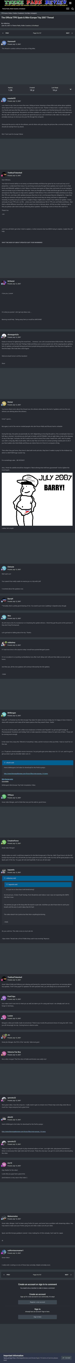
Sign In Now (37, 1317)
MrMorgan (12, 713)
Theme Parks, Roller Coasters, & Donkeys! (25, 25)
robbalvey (6, 23)
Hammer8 (11, 41)
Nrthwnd (11, 281)
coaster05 (11, 98)
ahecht (10, 1117)
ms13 (10, 1163)
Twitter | (15, 13)
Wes (9, 616)
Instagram (34, 13)
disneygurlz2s (13, 335)
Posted (14, 44)
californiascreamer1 (16, 1250)
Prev (7, 33)
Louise (10, 1016)
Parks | (11, 13)
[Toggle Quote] (5, 763)
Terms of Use (8, 1358)
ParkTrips (11, 996)
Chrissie (11, 567)
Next (67, 33)
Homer (10, 402)
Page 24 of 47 (37, 33)
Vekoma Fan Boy (14, 1052)
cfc (9, 1035)
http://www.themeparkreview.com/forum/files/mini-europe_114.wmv (26, 773)
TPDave (11, 795)
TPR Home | (5, 13)
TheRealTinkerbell (15, 173)
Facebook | (21, 13)
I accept (66, 1358)
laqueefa (11, 870)
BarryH (10, 599)
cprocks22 (12, 1098)
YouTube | (28, 13)
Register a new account (37, 1302)
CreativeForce (13, 841)
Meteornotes (13, 1216)
